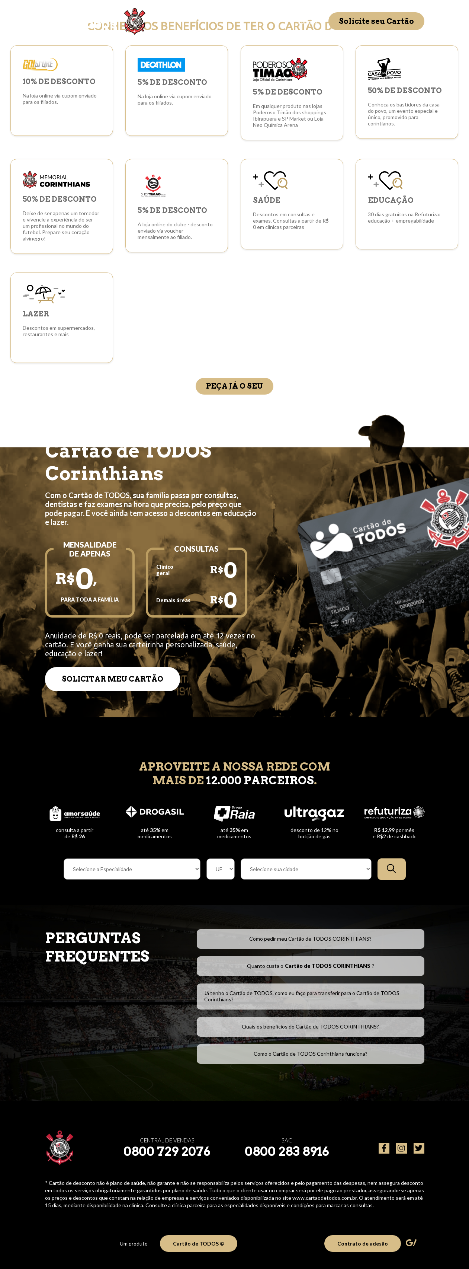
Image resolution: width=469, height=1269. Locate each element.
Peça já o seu (234, 386)
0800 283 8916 (287, 1151)
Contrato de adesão (362, 1243)
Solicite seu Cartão (376, 21)
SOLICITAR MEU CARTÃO (112, 679)
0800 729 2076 (167, 1151)
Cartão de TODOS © (198, 1243)
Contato (307, 22)
